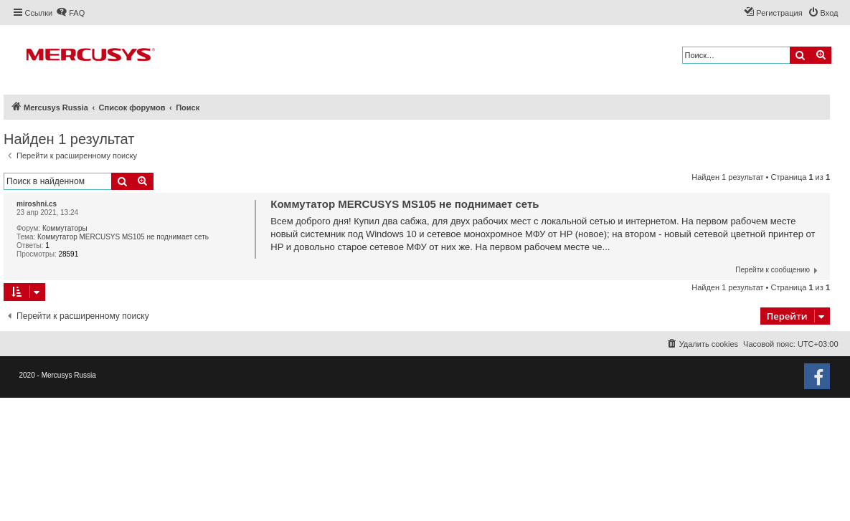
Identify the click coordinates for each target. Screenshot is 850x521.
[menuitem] (70, 12)
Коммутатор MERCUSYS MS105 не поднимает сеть (123, 237)
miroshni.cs (36, 204)
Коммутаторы (65, 228)
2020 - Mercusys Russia (57, 375)
